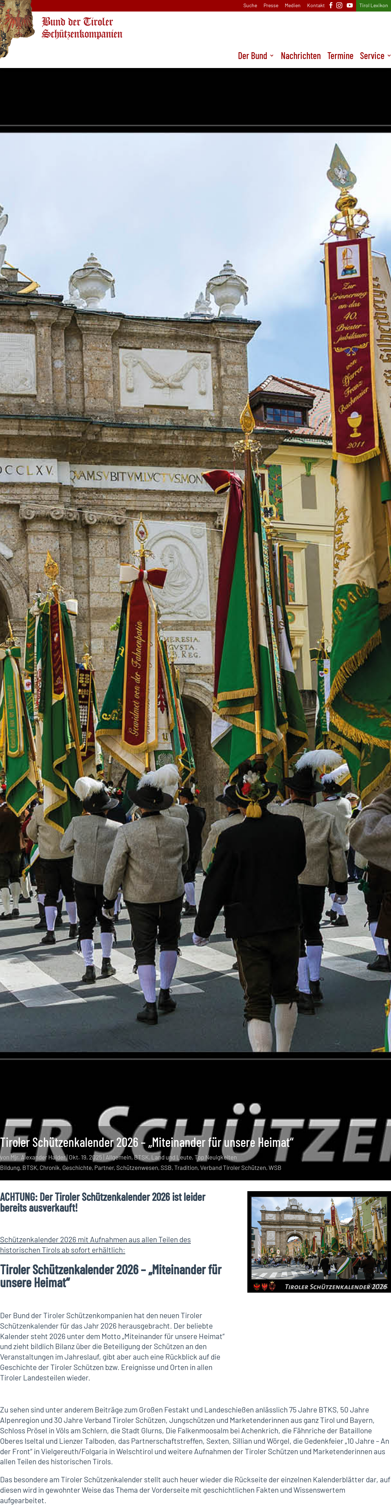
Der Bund (252, 57)
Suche (250, 5)
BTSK (141, 1157)
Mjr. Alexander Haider (38, 1157)
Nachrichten (301, 57)
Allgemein (118, 1157)
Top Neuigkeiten (215, 1157)
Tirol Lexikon (373, 5)
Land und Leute (171, 1157)
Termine (340, 57)
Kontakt (316, 5)
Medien (293, 5)
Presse (271, 5)
